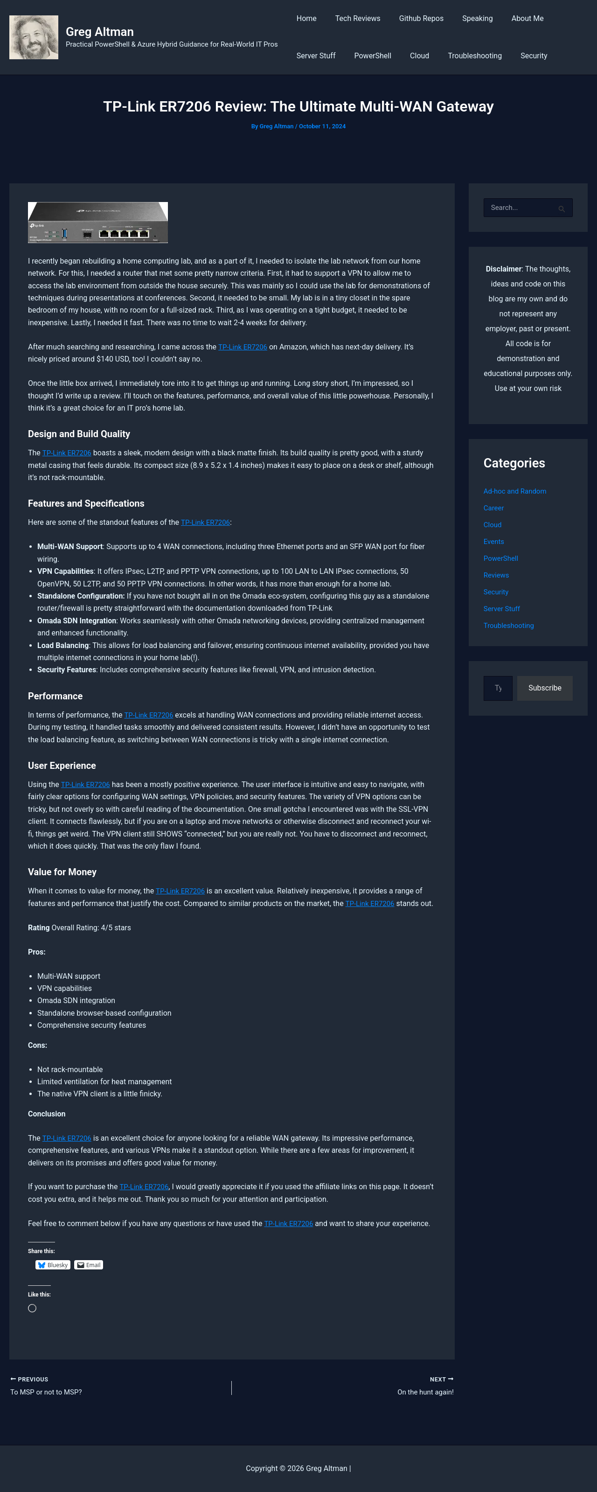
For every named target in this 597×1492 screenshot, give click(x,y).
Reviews (497, 575)
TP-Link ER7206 (244, 346)
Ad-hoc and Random (517, 491)
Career (495, 507)
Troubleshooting (462, 55)
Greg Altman (100, 32)
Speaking (464, 18)
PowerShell (367, 55)
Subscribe (545, 687)
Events (495, 541)
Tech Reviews (352, 18)
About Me (511, 18)
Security (517, 55)
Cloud (410, 55)
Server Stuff (314, 55)
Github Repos (412, 18)
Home (305, 18)
